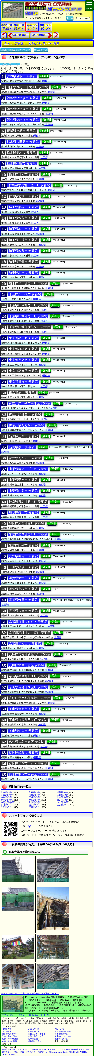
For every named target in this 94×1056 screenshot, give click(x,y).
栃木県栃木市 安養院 (21, 152)
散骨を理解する (61, 1034)
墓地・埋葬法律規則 (10, 1039)
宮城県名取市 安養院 (21, 76)
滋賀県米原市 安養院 (23, 600)
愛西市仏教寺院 (8, 1049)
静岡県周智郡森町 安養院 (26, 523)
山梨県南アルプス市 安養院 (28, 469)
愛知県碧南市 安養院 (23, 556)
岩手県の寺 (62, 792)
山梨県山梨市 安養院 (23, 490)
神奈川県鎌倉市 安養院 (25, 414)
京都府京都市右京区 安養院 (28, 621)
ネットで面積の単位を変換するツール (74, 1049)
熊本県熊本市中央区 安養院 (28, 774)
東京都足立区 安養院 (23, 360)
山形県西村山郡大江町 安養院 (27, 87)
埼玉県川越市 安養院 (23, 240)
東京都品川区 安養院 (23, 338)
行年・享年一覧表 (9, 1036)
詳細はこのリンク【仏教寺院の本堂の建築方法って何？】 (30, 993)
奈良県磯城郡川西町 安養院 (28, 676)
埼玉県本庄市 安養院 (23, 229)
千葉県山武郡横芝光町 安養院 (29, 327)
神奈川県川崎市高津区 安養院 (29, 403)
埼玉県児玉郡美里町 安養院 (28, 283)
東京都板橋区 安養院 (23, 349)
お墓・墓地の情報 (9, 1041)
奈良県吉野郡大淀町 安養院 (28, 687)
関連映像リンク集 (9, 1052)
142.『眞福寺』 (39, 35)
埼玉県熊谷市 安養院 (23, 207)
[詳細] (44, 76)
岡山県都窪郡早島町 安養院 (28, 720)
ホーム (69, 18)
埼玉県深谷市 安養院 (23, 218)
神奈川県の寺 (7, 802)
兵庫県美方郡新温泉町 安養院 (29, 654)
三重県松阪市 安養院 (23, 567)
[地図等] (46, 81)
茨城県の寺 (34, 797)
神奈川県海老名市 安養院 (26, 425)
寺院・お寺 (59, 1029)
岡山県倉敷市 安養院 (23, 709)
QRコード (33, 826)
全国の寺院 (41, 50)
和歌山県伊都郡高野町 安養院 (29, 698)
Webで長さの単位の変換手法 (43, 1049)
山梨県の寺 (62, 804)
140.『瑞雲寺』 (20, 35)
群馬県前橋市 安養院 (23, 196)
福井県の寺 (34, 804)
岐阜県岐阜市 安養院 (23, 512)
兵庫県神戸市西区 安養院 (26, 665)
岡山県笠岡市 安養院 (23, 730)
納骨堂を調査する (9, 1034)
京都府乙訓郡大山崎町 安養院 (29, 632)
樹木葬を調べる (61, 1039)
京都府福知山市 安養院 (25, 643)
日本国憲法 (33, 1039)
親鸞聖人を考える (35, 1041)
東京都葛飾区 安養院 (23, 371)
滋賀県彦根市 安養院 (23, 589)
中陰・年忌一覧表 (35, 1036)
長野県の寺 (6, 807)
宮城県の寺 (6, 794)
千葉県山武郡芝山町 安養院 (28, 305)
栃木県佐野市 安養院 (21, 163)
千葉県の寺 (34, 799)
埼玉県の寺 (6, 799)
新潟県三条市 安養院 (23, 436)
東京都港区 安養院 (22, 392)
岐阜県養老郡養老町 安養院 (28, 501)
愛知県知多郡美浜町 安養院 (28, 534)
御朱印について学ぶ (63, 1036)
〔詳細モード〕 (10, 64)
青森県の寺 (34, 792)
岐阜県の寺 (34, 807)
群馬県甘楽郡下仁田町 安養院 (29, 185)
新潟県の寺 (34, 802)
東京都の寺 (62, 799)
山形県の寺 (62, 794)
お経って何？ (34, 1029)
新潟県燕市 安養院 (22, 447)
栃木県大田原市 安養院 (23, 141)
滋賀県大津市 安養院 (23, 578)
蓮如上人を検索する (36, 1034)
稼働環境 (33, 1015)
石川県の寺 (6, 804)
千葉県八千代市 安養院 (25, 294)
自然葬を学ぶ (34, 1031)
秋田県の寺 (34, 794)
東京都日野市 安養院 (23, 381)
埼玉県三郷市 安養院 (23, 261)
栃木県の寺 (62, 797)
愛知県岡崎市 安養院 (23, 545)
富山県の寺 (62, 802)
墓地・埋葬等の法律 (63, 1031)
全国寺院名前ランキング (15, 50)
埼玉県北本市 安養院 (23, 272)
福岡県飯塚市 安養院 (23, 752)
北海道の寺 (6, 792)
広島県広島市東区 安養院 (26, 741)
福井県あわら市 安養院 (25, 458)
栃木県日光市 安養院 (23, 174)
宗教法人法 (6, 1029)
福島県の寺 (6, 797)
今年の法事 (6, 1031)
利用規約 (45, 1015)
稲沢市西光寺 (23, 1049)
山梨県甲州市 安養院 (23, 480)
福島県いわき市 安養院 (23, 98)
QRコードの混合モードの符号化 (33, 1052)
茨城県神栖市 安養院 (21, 130)
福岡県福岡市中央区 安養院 (28, 763)
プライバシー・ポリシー (14, 1015)
